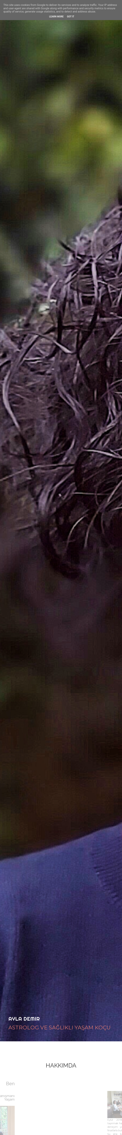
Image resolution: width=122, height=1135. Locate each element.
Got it (70, 16)
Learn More (56, 16)
